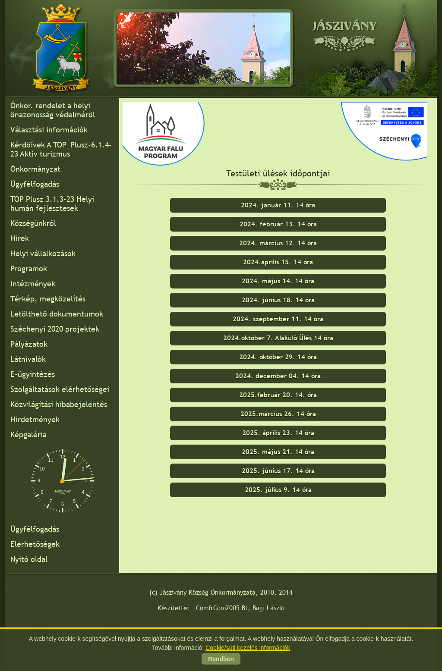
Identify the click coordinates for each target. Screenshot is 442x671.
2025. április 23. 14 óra (278, 432)
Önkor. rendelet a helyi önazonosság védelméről (52, 110)
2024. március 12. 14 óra (278, 243)
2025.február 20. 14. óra (278, 394)
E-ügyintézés (32, 374)
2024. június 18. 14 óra (278, 300)
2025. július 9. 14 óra (278, 489)
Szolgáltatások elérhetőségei (59, 389)
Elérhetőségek (35, 544)
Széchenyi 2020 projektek (54, 328)
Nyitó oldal (28, 559)
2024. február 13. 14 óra (278, 224)
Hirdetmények (35, 419)
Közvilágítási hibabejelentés (58, 404)
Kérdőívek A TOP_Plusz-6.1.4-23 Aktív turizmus (61, 149)
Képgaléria (28, 434)
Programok (28, 268)
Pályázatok (28, 343)
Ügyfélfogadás (34, 183)
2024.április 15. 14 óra (278, 262)
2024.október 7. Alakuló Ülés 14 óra (278, 338)
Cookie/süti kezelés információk (247, 648)
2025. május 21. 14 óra (278, 451)
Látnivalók (28, 359)
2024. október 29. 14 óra (278, 357)
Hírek (19, 238)
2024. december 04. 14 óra (278, 375)
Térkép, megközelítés (47, 298)
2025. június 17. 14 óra (278, 470)
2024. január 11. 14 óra (278, 205)
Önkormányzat (35, 168)
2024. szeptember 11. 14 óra (278, 319)
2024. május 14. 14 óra (278, 281)
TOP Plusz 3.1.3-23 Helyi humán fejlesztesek (52, 203)
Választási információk (49, 129)
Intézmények (32, 283)
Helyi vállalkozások (43, 253)
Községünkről (33, 223)
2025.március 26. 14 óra (278, 413)
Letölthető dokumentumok (56, 313)
